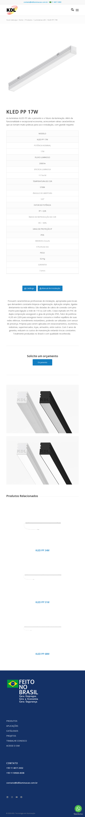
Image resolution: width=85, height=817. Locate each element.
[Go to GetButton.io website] (78, 814)
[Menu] (77, 10)
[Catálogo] (29, 288)
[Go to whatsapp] (78, 808)
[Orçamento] (42, 362)
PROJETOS (11, 735)
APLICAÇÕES (12, 726)
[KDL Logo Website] (35, 10)
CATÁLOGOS (12, 730)
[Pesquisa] (71, 10)
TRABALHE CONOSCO (16, 740)
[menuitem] (71, 10)
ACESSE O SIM (13, 745)
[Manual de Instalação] (50, 288)
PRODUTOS (11, 721)
